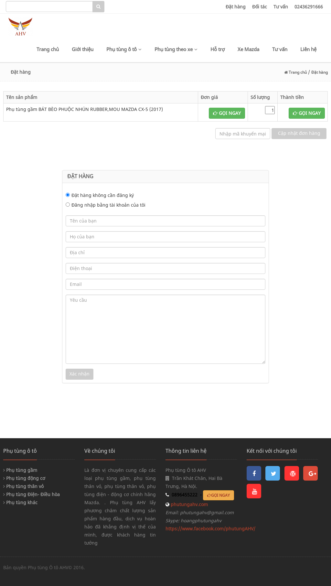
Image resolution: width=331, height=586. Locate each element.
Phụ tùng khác (20, 502)
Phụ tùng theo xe (176, 49)
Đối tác (259, 7)
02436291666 (308, 7)
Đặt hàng (236, 7)
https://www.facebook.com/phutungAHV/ (210, 529)
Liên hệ (308, 49)
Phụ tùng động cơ (24, 478)
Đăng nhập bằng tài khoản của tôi (108, 205)
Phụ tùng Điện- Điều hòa (31, 494)
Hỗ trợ (217, 49)
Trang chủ (48, 49)
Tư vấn (280, 7)
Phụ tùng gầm (20, 470)
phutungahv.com (188, 504)
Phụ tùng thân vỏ (23, 486)
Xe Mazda (248, 49)
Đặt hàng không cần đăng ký (102, 195)
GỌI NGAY (227, 113)
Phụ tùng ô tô (124, 49)
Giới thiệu (82, 49)
